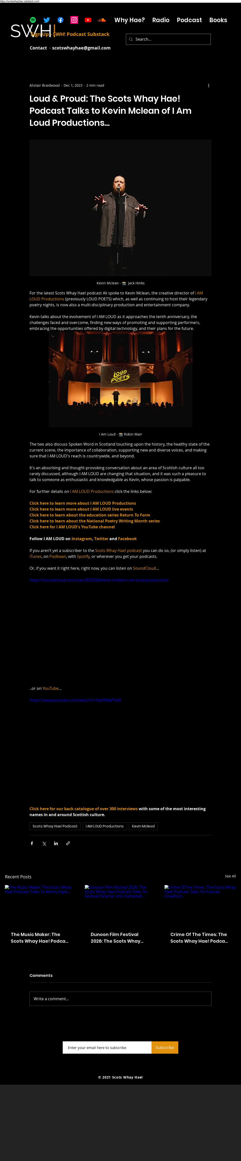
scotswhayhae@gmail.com (81, 48)
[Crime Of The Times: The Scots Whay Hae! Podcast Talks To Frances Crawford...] (200, 905)
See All (230, 876)
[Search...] (168, 39)
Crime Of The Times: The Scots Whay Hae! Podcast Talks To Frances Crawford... (199, 937)
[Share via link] (68, 843)
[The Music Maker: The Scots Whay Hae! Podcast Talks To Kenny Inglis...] (40, 905)
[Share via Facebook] (32, 843)
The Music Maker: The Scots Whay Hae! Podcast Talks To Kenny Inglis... (40, 937)
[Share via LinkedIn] (56, 843)
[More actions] (208, 85)
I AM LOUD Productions (105, 826)
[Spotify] (33, 20)
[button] (189, 20)
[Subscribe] (164, 1047)
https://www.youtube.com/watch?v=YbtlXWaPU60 (75, 700)
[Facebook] (60, 20)
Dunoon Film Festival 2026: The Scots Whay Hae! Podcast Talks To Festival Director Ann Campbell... (116, 937)
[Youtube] (88, 20)
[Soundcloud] (102, 20)
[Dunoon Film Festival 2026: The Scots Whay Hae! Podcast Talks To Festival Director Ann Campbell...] (120, 905)
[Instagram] (74, 20)
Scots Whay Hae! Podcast (55, 826)
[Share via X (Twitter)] (44, 843)
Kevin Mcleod (143, 826)
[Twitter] (47, 20)
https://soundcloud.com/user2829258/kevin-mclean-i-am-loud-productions (99, 580)
